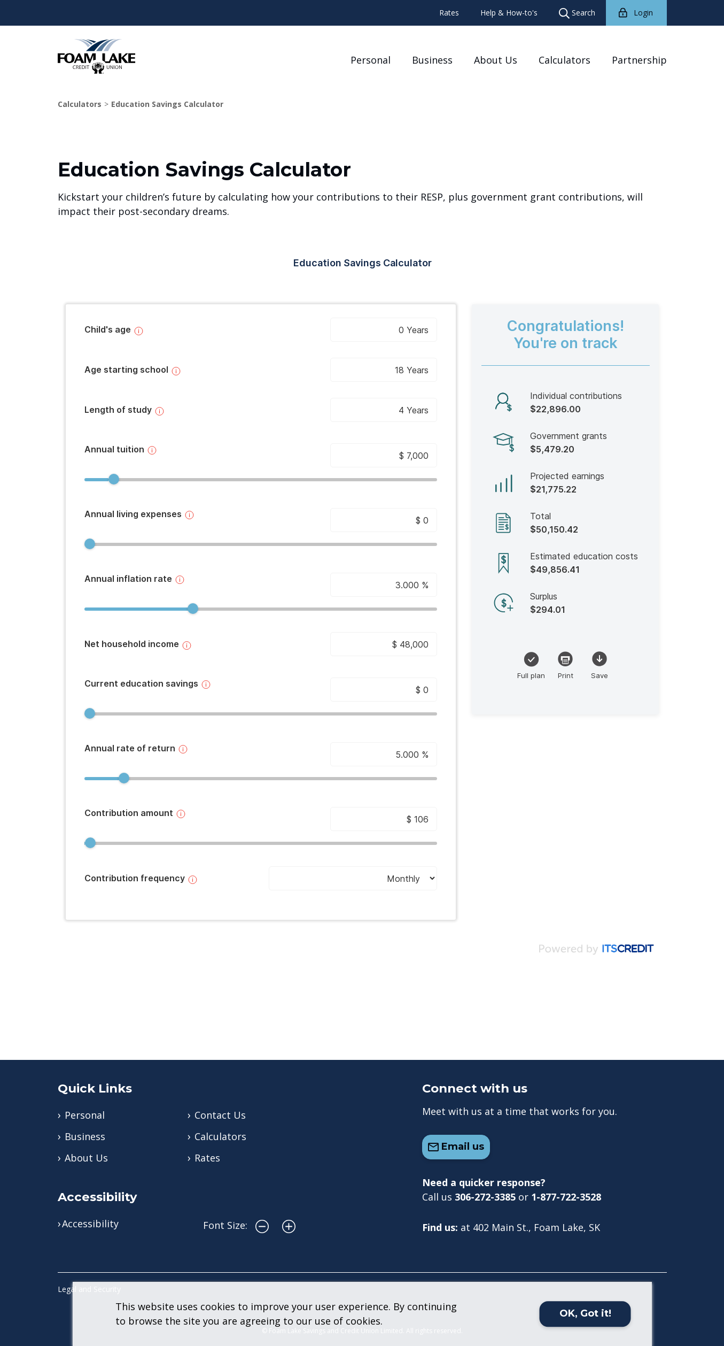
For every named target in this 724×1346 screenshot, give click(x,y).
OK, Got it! (585, 1313)
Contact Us (220, 1115)
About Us (495, 59)
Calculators (564, 59)
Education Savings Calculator (167, 104)
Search (577, 13)
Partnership (639, 59)
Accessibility (90, 1223)
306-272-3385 (485, 1196)
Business (432, 59)
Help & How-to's (509, 12)
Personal (371, 59)
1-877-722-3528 (566, 1196)
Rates (449, 12)
